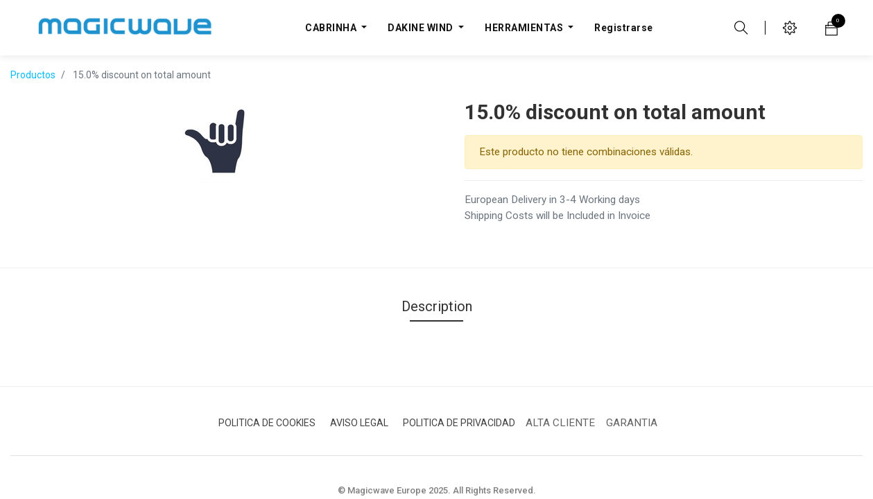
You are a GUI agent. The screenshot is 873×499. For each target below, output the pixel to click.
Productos (32, 74)
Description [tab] (436, 306)
